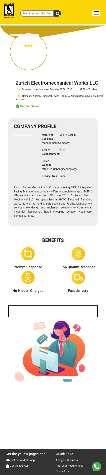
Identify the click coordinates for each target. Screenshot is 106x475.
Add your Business (67, 460)
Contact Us (62, 471)
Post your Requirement (69, 465)
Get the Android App (22, 460)
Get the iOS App (19, 465)
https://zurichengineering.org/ (59, 169)
